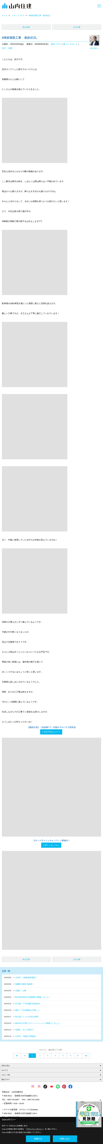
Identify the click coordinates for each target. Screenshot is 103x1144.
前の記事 (26, 27)
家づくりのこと (70, 44)
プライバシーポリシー (34, 1129)
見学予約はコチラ (52, 732)
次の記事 (76, 27)
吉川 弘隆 (7, 48)
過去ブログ (56, 44)
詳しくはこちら (52, 845)
